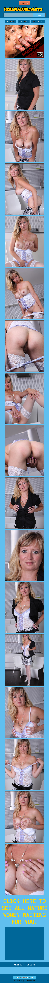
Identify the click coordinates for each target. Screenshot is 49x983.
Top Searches (37, 21)
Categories (10, 21)
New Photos (23, 21)
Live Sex (24, 3)
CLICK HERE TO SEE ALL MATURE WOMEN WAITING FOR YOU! (24, 911)
